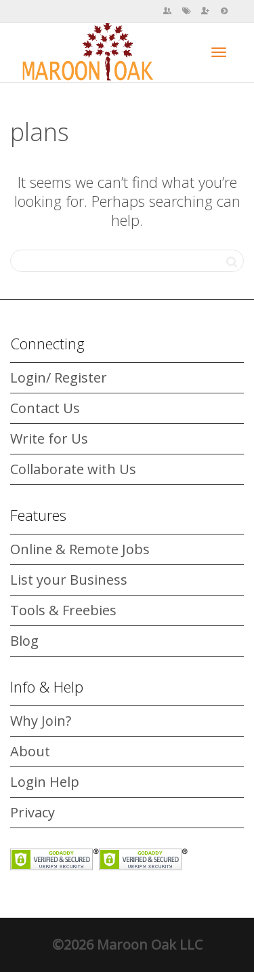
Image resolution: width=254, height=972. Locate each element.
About (30, 751)
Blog (24, 640)
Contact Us (45, 408)
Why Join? (40, 721)
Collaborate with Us (73, 469)
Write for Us (49, 438)
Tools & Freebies (63, 610)
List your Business (68, 579)
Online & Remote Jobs (80, 549)
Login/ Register (58, 377)
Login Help (44, 782)
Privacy (32, 812)
